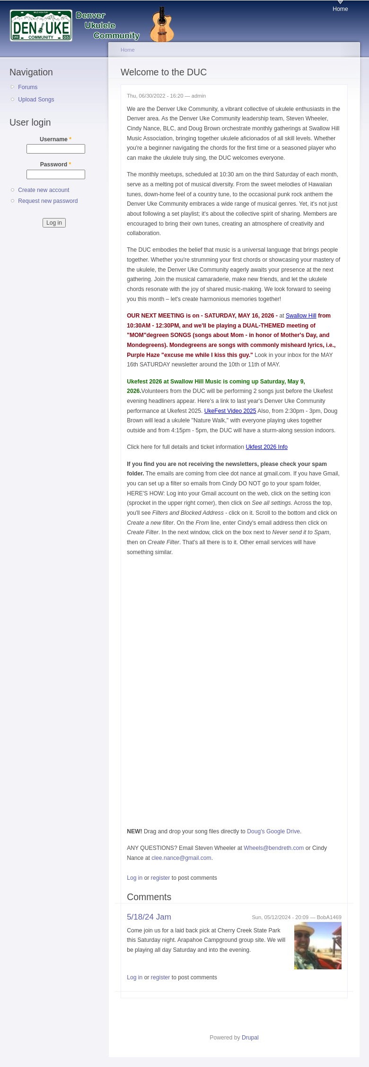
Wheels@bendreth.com (274, 848)
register (160, 878)
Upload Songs (36, 99)
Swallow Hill (301, 315)
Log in (134, 878)
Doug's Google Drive (273, 831)
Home (340, 9)
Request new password (48, 201)
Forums (27, 87)
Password (55, 164)
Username (55, 139)
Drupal (250, 1037)
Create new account (43, 190)
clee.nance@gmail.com (181, 858)
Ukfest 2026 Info (267, 447)
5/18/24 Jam (149, 916)
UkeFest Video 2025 (230, 411)
